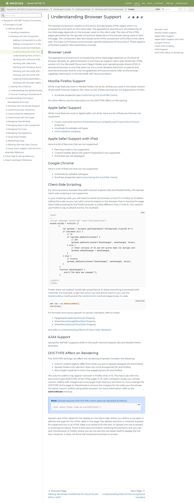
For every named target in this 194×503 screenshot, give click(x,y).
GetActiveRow (55, 296)
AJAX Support (161, 49)
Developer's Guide (62, 9)
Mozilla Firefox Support (165, 32)
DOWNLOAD (182, 3)
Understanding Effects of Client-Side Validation (86, 330)
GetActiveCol (89, 296)
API (143, 3)
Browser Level (161, 29)
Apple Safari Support (164, 36)
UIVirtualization (62, 131)
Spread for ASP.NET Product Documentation (28, 9)
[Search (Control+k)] (174, 9)
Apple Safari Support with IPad (169, 39)
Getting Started (82, 9)
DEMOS (128, 3)
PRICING (170, 3)
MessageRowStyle (76, 321)
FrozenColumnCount (128, 122)
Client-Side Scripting (164, 46)
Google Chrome (162, 42)
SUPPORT (159, 3)
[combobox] (21, 15)
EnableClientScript (75, 318)
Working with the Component (109, 9)
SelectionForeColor (76, 324)
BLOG (149, 3)
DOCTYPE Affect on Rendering (169, 52)
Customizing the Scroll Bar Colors (99, 95)
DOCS (137, 3)
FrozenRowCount (92, 122)
